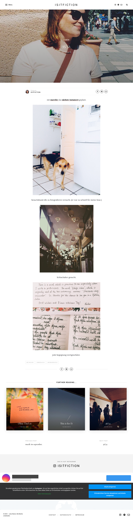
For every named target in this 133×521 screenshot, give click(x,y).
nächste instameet (70, 100)
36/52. (105, 444)
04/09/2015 (66, 52)
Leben (66, 40)
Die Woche (30, 362)
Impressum (79, 515)
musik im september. (33, 444)
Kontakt (52, 515)
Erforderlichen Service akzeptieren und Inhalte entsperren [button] (110, 494)
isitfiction (66, 5)
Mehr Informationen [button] (44, 494)
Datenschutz (65, 515)
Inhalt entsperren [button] (110, 487)
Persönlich (41, 362)
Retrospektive (52, 362)
